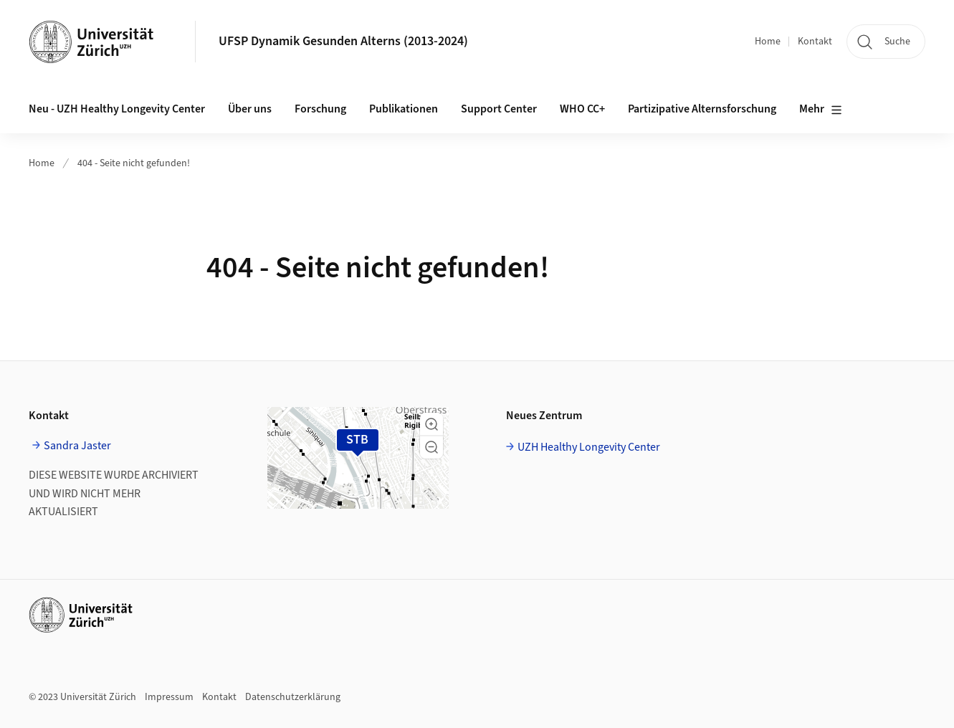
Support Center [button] (499, 109)
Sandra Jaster (77, 446)
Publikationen (403, 109)
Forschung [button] (320, 109)
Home (768, 41)
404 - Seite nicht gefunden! (133, 163)
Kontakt (815, 41)
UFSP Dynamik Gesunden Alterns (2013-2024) (343, 41)
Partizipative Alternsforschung (702, 109)
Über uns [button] (250, 109)
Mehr (820, 109)
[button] (431, 424)
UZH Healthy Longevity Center (588, 447)
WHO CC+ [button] (582, 109)
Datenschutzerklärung (292, 697)
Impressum (169, 697)
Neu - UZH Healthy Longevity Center (117, 109)
